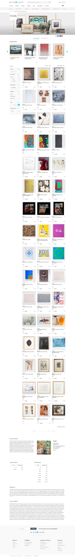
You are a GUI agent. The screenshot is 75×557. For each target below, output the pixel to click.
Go (18, 104)
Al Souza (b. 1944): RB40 (26, 239)
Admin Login (42, 545)
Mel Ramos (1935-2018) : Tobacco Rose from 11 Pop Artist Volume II (42, 240)
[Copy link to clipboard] (56, 36)
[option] (16, 51)
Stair (15, 111)
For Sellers (47, 5)
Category (12, 91)
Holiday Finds (15, 98)
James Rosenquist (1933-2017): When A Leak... (58, 330)
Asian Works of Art (56, 8)
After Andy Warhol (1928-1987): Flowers (42, 195)
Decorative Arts (18, 8)
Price (11, 102)
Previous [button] (7, 51)
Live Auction (15, 87)
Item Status (12, 74)
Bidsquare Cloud (42, 548)
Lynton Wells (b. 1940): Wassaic (27, 127)
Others (64, 8)
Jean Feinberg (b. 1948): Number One (43, 127)
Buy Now (17, 5)
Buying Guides (60, 550)
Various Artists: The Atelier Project (27, 374)
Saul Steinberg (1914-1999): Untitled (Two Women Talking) (42, 397)
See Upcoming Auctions (28, 542)
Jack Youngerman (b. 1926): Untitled (28, 351)
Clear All (18, 69)
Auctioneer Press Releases (44, 547)
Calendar (22, 5)
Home (10, 11)
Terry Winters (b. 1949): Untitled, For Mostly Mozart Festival (57, 352)
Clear (18, 74)
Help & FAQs (60, 548)
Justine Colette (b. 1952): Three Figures (57, 173)
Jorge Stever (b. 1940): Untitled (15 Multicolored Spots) (27, 173)
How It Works (40, 5)
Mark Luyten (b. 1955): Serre (26, 82)
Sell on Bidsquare (43, 542)
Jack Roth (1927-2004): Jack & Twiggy (43, 217)
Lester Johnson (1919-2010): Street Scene (42, 419)
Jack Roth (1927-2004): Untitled (57, 82)
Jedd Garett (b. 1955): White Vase (42, 172)
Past (12, 11)
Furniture (26, 8)
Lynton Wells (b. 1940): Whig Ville (57, 105)
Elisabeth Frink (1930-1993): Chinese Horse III (30, 58)
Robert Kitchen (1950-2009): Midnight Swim (28, 150)
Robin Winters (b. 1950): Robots (42, 351)
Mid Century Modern (45, 8)
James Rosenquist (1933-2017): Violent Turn (42, 330)
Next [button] (67, 51)
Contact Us (14, 547)
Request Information (43, 543)
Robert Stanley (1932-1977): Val (27, 105)
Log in (60, 2)
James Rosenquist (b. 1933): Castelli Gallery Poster (57, 307)
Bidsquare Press (15, 543)
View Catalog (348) (60, 32)
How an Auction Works (61, 545)
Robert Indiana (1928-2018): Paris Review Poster (57, 262)
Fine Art (11, 8)
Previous (34, 431)
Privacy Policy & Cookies (28, 555)
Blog (34, 5)
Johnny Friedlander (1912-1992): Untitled (42, 374)
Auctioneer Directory (28, 543)
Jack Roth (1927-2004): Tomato (57, 217)
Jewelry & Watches (35, 8)
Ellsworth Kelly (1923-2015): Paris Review (27, 285)
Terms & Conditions (36, 555)
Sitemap (59, 547)
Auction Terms (60, 543)
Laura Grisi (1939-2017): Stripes (57, 284)
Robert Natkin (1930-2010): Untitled (57, 127)
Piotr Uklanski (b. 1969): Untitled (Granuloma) (43, 58)
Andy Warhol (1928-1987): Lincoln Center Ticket (57, 195)
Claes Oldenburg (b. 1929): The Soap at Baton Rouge (42, 307)
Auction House (13, 108)
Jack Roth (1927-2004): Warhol (27, 217)
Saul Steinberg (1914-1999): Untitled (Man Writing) (57, 397)
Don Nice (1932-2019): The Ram (27, 329)
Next (54, 431)
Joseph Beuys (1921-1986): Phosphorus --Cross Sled (43, 83)
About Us (14, 542)
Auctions (11, 5)
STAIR (27, 29)
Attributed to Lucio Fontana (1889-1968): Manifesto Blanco (27, 195)
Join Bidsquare (27, 545)
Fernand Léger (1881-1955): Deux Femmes (58, 58)
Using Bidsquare (60, 542)
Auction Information (44, 38)
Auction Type (12, 84)
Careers (14, 545)
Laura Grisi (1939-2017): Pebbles (42, 284)
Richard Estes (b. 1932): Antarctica (14, 58)
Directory (28, 5)
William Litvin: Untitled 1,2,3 (41, 105)
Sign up (63, 2)
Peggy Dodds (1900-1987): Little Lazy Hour (58, 419)
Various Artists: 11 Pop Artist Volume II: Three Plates (57, 240)
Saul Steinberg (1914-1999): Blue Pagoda (27, 397)
